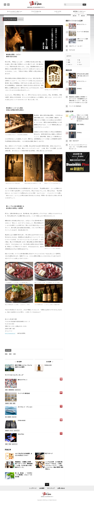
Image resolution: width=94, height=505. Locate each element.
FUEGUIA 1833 (48, 365)
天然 (14, 354)
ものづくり (17, 389)
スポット (70, 64)
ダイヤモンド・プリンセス (25, 407)
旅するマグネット (22, 379)
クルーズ (14, 417)
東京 (6, 444)
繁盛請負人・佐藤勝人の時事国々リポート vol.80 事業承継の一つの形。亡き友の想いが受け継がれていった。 (24, 464)
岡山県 (7, 430)
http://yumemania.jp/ (10, 333)
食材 (10, 354)
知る (69, 60)
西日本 (83, 15)
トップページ (32, 488)
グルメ (80, 64)
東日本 (74, 15)
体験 (69, 62)
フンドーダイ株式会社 (24, 393)
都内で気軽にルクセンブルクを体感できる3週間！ (23, 366)
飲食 (6, 354)
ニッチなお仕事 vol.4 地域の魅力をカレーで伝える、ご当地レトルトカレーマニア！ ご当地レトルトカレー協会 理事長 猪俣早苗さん (54, 465)
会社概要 (41, 488)
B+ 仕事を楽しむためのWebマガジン (36, 4)
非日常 (9, 417)
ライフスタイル (36, 12)
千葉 (10, 444)
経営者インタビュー (79, 12)
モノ (80, 62)
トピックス (58, 12)
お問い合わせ (61, 488)
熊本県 (7, 403)
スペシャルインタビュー (14, 12)
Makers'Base (21, 434)
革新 (11, 403)
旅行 (6, 389)
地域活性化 (11, 389)
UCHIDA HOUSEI (21, 420)
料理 (14, 403)
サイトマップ (51, 488)
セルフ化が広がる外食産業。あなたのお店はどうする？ (23, 454)
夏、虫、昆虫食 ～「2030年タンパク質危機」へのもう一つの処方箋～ (23, 474)
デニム (11, 430)
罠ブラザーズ (49, 453)
